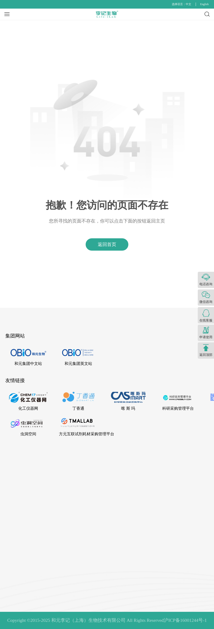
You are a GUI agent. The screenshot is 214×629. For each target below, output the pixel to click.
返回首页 (107, 244)
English (204, 4)
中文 (188, 4)
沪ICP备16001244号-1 (185, 620)
